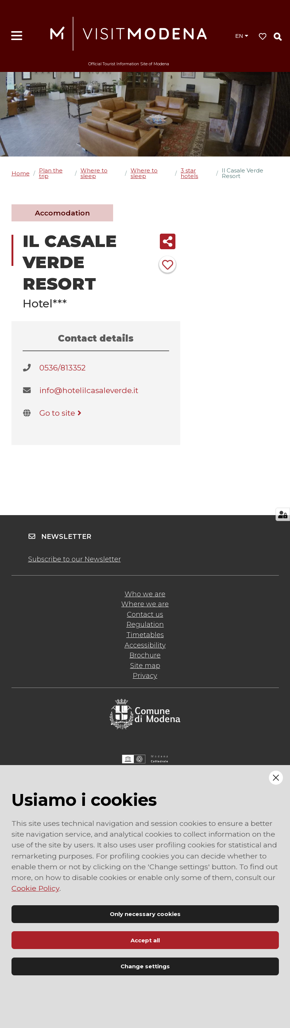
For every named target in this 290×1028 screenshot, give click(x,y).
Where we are (145, 604)
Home (20, 173)
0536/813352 (62, 367)
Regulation (145, 624)
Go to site (61, 413)
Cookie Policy (35, 888)
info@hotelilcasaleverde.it (88, 390)
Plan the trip (51, 173)
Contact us (145, 614)
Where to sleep (94, 173)
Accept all (145, 940)
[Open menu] (17, 36)
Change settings (145, 966)
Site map (145, 666)
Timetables (145, 635)
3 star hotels (189, 173)
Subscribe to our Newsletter (74, 559)
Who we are (145, 594)
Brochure (145, 655)
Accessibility (145, 645)
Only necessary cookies (145, 913)
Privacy (145, 676)
